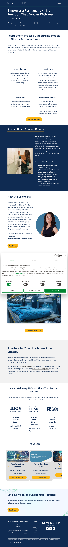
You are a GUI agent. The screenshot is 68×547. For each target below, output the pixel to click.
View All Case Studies (34, 330)
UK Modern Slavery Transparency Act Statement (20, 539)
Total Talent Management (40, 369)
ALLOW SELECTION (34, 290)
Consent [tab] (11, 260)
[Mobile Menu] (59, 3)
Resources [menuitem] (35, 532)
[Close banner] (65, 255)
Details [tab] (34, 260)
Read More (13, 246)
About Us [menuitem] (34, 529)
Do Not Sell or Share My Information (51, 539)
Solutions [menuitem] (34, 527)
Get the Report (41, 477)
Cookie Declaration (22, 538)
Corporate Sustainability (54, 538)
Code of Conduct (44, 538)
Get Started (13, 510)
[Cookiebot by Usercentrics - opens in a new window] (55, 255)
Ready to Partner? (34, 119)
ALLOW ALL (55, 290)
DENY (12, 290)
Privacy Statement (20, 273)
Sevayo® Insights (26, 366)
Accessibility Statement (33, 538)
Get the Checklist (17, 477)
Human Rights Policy (37, 539)
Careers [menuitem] (35, 530)
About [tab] (56, 260)
